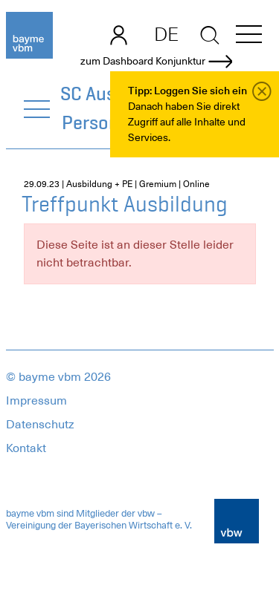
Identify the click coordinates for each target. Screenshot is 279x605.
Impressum (36, 400)
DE (166, 34)
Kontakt (26, 448)
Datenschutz (40, 424)
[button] (249, 36)
